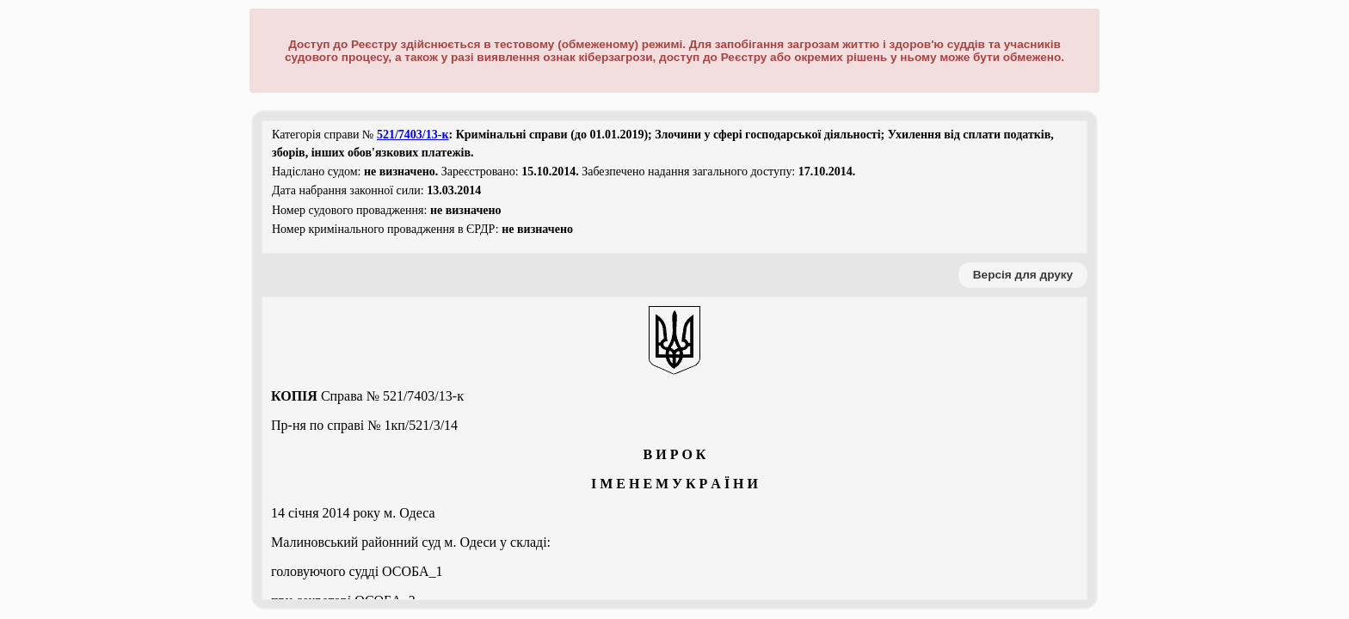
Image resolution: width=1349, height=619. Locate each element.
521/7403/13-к (413, 134)
